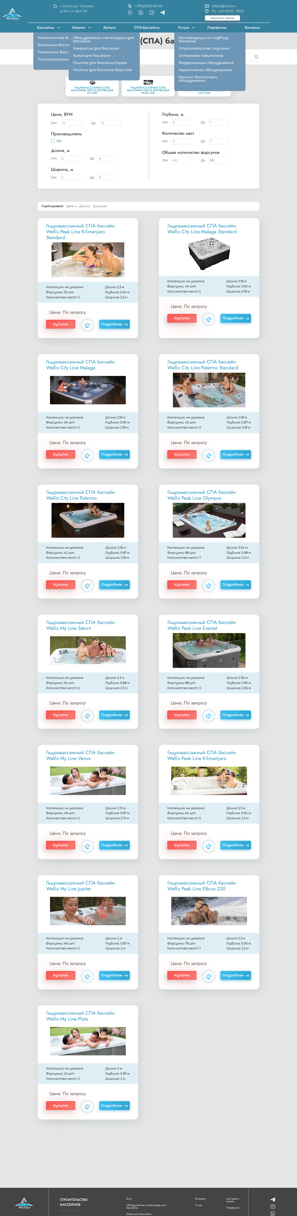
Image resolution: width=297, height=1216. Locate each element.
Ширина (100, 206)
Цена (71, 206)
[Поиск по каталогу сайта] (229, 57)
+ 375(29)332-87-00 (148, 6)
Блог (129, 1198)
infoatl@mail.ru (223, 6)
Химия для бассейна (139, 1214)
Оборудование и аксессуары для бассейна (146, 1206)
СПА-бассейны (147, 27)
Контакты (252, 27)
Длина (85, 206)
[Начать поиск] (256, 57)
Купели (109, 27)
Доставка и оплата (232, 1200)
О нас (198, 1205)
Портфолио (217, 27)
